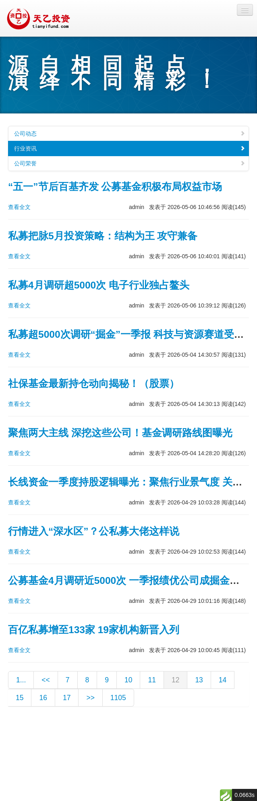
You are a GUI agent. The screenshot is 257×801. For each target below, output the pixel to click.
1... (21, 680)
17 (66, 698)
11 (151, 680)
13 (199, 680)
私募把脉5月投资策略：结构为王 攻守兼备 (102, 235)
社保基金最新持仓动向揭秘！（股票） (93, 383)
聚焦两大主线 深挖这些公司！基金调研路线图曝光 (120, 432)
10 (128, 680)
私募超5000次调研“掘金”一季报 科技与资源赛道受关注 (131, 334)
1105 (118, 698)
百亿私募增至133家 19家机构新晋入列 (93, 629)
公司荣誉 (129, 163)
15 (19, 698)
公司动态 (129, 133)
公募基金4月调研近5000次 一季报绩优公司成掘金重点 (129, 580)
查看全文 (19, 207)
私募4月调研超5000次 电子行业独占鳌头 (98, 285)
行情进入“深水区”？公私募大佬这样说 (93, 531)
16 (43, 698)
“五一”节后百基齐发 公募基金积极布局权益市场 (115, 186)
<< (45, 680)
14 (222, 680)
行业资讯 (129, 148)
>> (90, 698)
